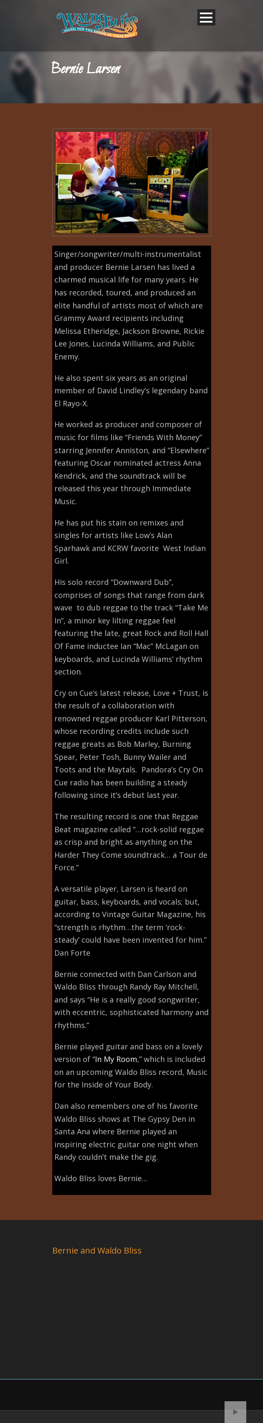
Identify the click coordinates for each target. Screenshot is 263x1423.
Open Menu (206, 17)
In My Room (116, 1059)
